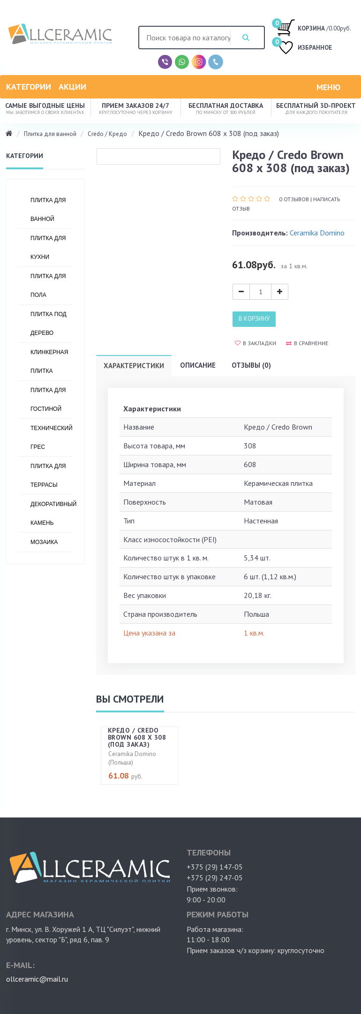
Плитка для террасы (48, 475)
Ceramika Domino (317, 232)
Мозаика (44, 542)
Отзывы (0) (251, 365)
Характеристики (134, 365)
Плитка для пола (48, 285)
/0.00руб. (314, 27)
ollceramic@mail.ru (37, 979)
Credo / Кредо (107, 134)
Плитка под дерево (48, 323)
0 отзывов (294, 199)
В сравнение (307, 343)
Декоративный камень (51, 513)
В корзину (254, 319)
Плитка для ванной (50, 134)
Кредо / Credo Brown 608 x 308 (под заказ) (137, 737)
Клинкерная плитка (49, 361)
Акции (72, 86)
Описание (198, 365)
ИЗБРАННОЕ (304, 48)
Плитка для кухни (48, 247)
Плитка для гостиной (48, 399)
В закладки (255, 343)
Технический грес (51, 437)
